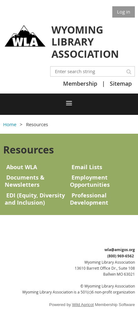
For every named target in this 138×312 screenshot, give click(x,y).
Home (9, 124)
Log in (123, 11)
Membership (80, 83)
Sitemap (121, 83)
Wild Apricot (83, 304)
